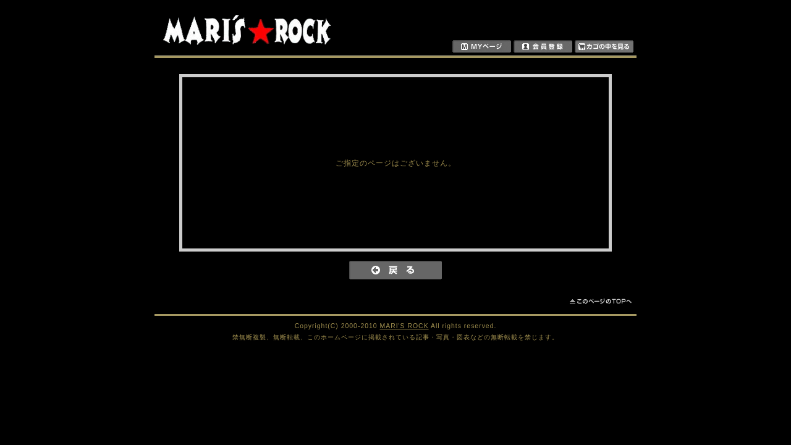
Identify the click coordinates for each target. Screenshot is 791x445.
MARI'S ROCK (404, 326)
